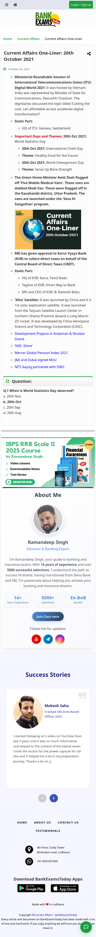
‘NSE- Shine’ (23, 345)
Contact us (68, 822)
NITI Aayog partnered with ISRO (39, 367)
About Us (42, 822)
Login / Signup (81, 5)
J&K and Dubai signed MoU (35, 360)
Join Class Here (48, 616)
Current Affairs (28, 39)
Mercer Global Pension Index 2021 (41, 353)
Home (7, 39)
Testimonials (48, 831)
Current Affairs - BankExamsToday (55, 915)
